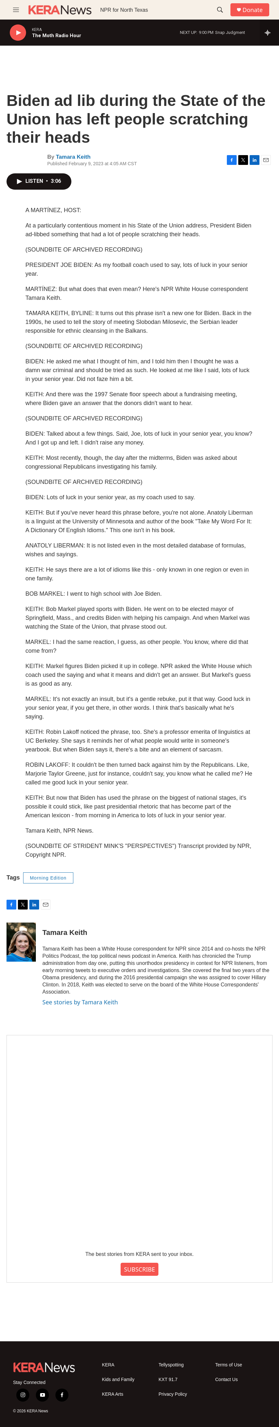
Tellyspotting (171, 1364)
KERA (108, 1364)
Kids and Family (118, 1379)
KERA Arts (112, 1394)
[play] (18, 32)
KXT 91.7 (168, 1379)
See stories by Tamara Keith (80, 1002)
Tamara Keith (73, 157)
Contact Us (226, 1379)
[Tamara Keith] (21, 942)
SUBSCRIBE (139, 1269)
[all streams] (269, 33)
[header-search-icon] (220, 10)
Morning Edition (48, 878)
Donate (252, 10)
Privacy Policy (173, 1394)
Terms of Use (228, 1364)
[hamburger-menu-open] (16, 9)
